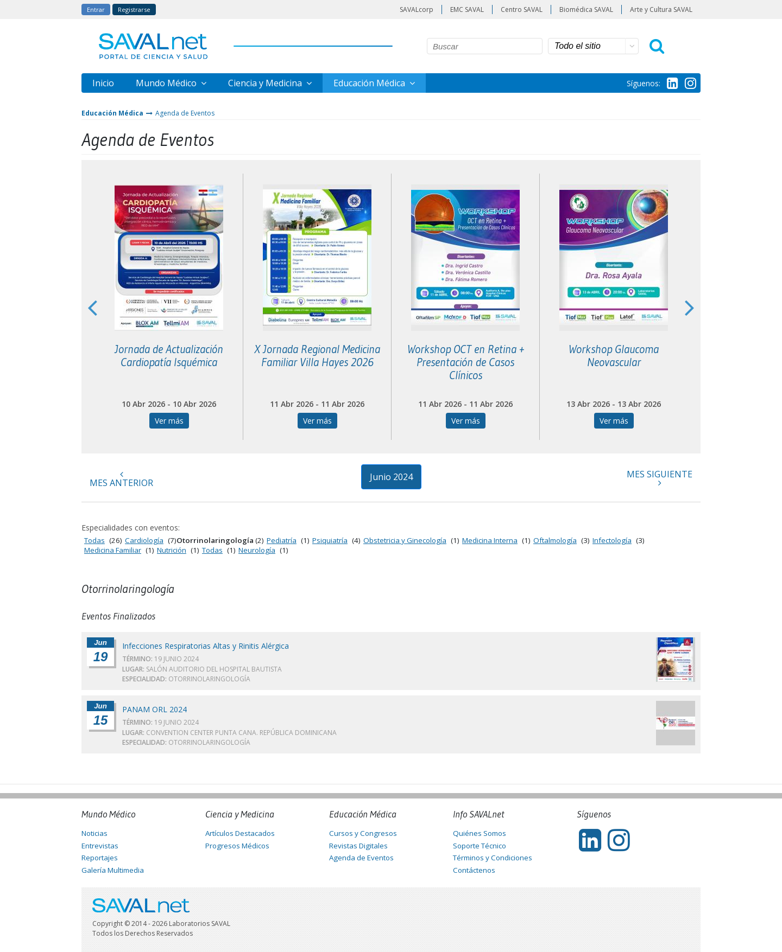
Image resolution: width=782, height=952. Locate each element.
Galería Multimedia (112, 870)
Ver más (169, 421)
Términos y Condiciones (492, 857)
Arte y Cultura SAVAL (661, 9)
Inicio (103, 83)
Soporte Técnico (479, 846)
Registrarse (134, 9)
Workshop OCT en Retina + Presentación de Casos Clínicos (465, 362)
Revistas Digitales (358, 846)
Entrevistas (99, 846)
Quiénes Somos (479, 833)
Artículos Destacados (240, 833)
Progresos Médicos (237, 846)
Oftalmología (555, 540)
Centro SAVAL (522, 9)
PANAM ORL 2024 (154, 709)
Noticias (94, 833)
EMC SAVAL (467, 9)
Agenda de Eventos (185, 113)
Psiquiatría (330, 540)
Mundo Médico (167, 83)
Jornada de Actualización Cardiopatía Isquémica (169, 356)
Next (690, 307)
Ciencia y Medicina (266, 83)
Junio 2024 (391, 477)
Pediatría (282, 540)
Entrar (96, 9)
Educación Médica (370, 83)
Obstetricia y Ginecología (404, 540)
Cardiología (144, 540)
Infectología (612, 540)
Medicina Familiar (112, 550)
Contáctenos (474, 870)
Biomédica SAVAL (586, 9)
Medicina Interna (490, 540)
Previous (92, 307)
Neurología (256, 550)
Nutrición (171, 550)
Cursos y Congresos (363, 833)
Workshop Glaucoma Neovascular (614, 356)
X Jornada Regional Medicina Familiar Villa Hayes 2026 (317, 356)
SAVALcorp (416, 9)
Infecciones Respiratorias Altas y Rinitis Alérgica (205, 646)
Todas (94, 540)
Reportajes (99, 857)
